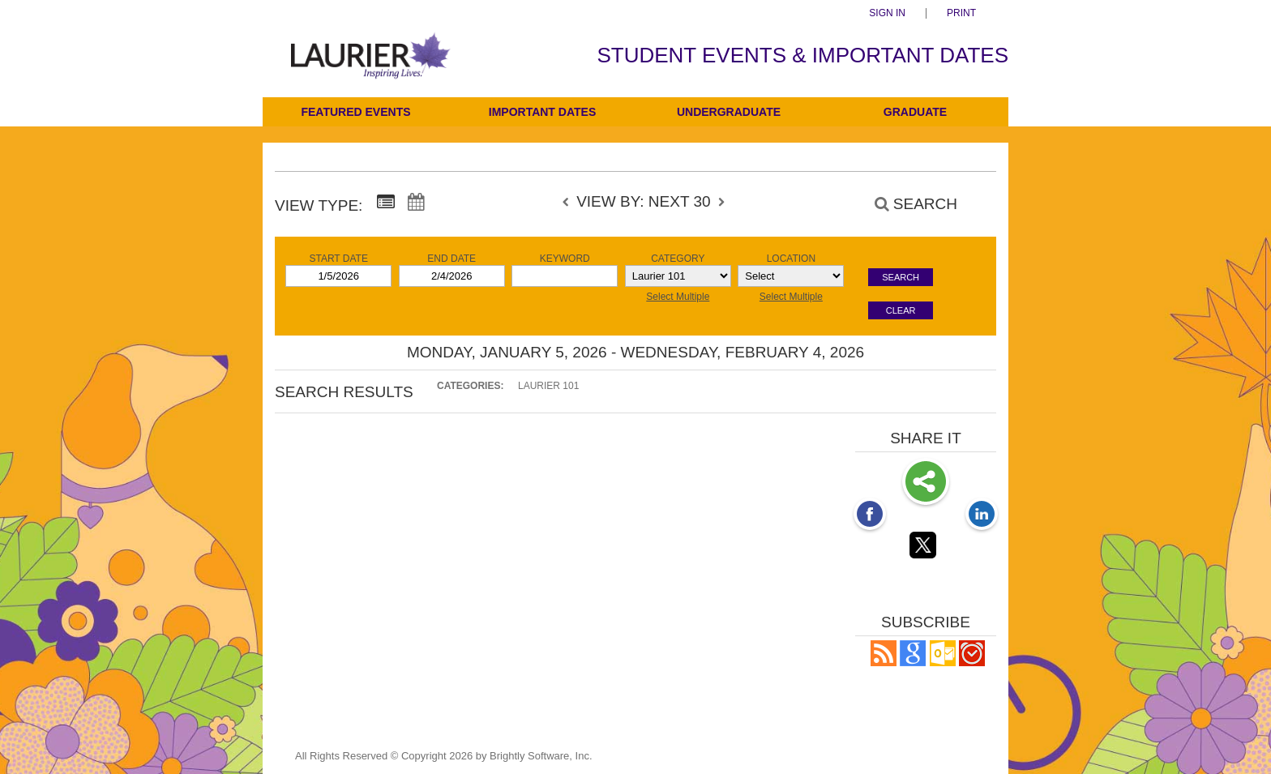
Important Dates (542, 111)
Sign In (887, 13)
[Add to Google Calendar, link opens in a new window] (913, 662)
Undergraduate (729, 111)
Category (677, 258)
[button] (884, 662)
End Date (451, 258)
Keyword (565, 258)
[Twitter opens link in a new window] (925, 548)
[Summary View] (386, 202)
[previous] (570, 202)
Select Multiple (677, 296)
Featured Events (355, 111)
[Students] (371, 66)
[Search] (907, 204)
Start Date (338, 258)
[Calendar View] (416, 202)
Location (791, 258)
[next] (721, 202)
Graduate (915, 111)
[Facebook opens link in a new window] (869, 515)
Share (926, 483)
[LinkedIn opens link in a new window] (981, 515)
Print (961, 13)
